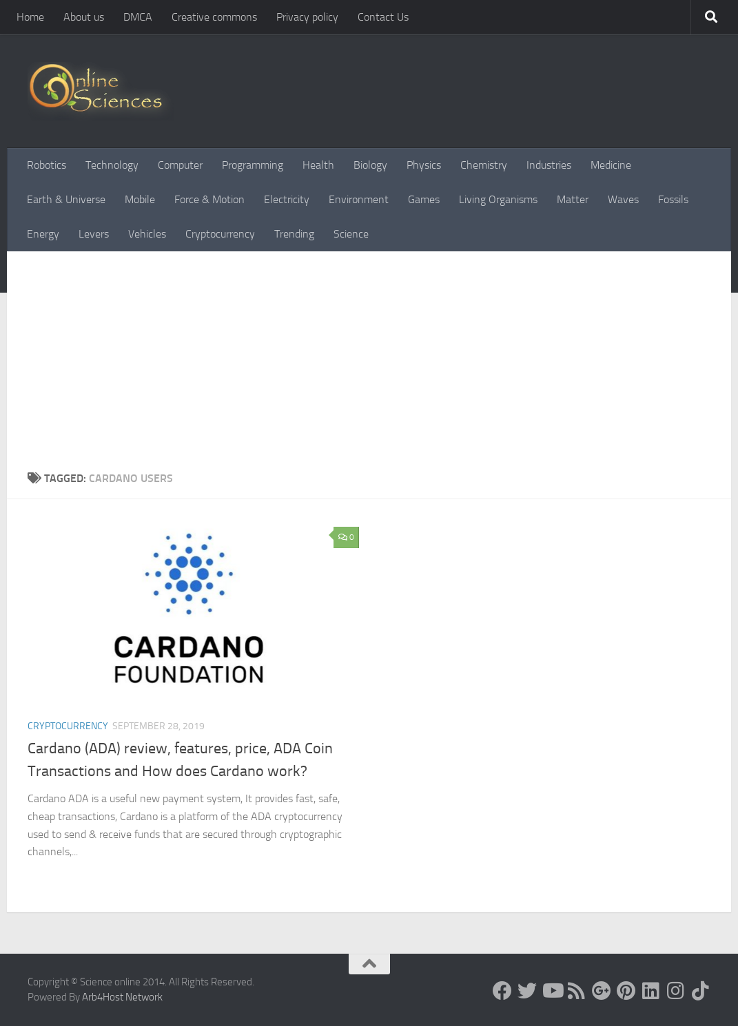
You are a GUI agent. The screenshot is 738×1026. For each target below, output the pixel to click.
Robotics (46, 164)
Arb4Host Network (122, 997)
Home (30, 16)
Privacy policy (307, 16)
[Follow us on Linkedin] (651, 991)
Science (351, 233)
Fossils (673, 199)
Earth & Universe (66, 199)
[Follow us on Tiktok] (700, 991)
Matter (572, 199)
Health (318, 164)
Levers (94, 233)
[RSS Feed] (576, 991)
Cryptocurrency (220, 233)
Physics (424, 164)
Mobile (140, 199)
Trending (294, 233)
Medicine (611, 164)
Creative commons (214, 16)
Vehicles (147, 233)
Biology (370, 164)
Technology (112, 164)
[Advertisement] (369, 354)
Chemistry (483, 164)
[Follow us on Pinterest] (626, 991)
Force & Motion (209, 199)
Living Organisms (498, 199)
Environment (359, 199)
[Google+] (601, 991)
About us (83, 16)
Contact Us (383, 16)
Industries (548, 164)
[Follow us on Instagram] (676, 991)
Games (424, 199)
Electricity (286, 199)
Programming (252, 164)
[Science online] (502, 991)
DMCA (137, 16)
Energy (43, 233)
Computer (180, 164)
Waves (623, 199)
